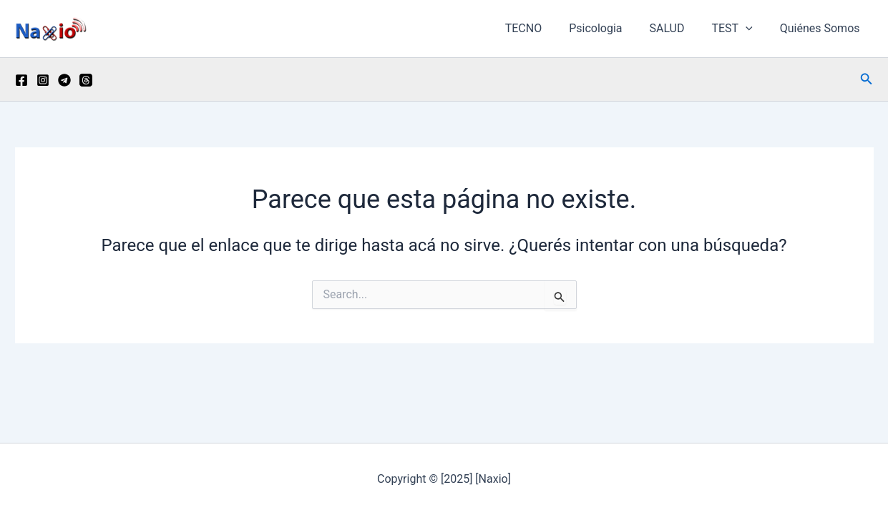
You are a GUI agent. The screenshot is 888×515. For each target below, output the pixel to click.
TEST (738, 28)
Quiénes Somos (822, 28)
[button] (752, 28)
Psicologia (610, 28)
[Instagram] (42, 80)
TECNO (542, 28)
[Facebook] (21, 80)
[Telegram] (64, 80)
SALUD (677, 28)
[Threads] (85, 80)
